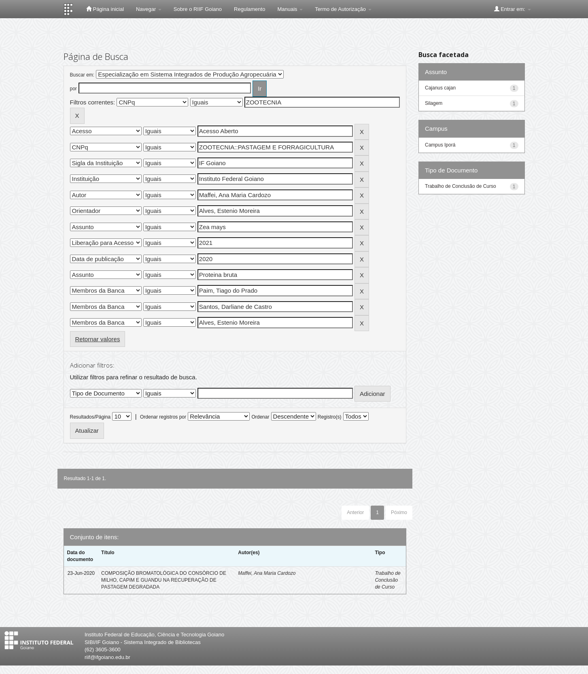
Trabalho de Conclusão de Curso (387, 580)
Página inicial (105, 9)
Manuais (290, 9)
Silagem (433, 103)
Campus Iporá (440, 145)
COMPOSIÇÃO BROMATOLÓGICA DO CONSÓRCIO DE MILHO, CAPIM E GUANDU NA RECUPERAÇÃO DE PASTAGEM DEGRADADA (163, 580)
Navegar (148, 9)
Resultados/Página (90, 417)
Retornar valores (97, 339)
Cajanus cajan (440, 88)
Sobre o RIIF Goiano (198, 9)
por (73, 88)
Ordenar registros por (163, 417)
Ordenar (260, 417)
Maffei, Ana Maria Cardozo (266, 573)
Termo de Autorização (343, 9)
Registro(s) (330, 417)
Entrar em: (512, 9)
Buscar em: (82, 75)
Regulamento (249, 9)
